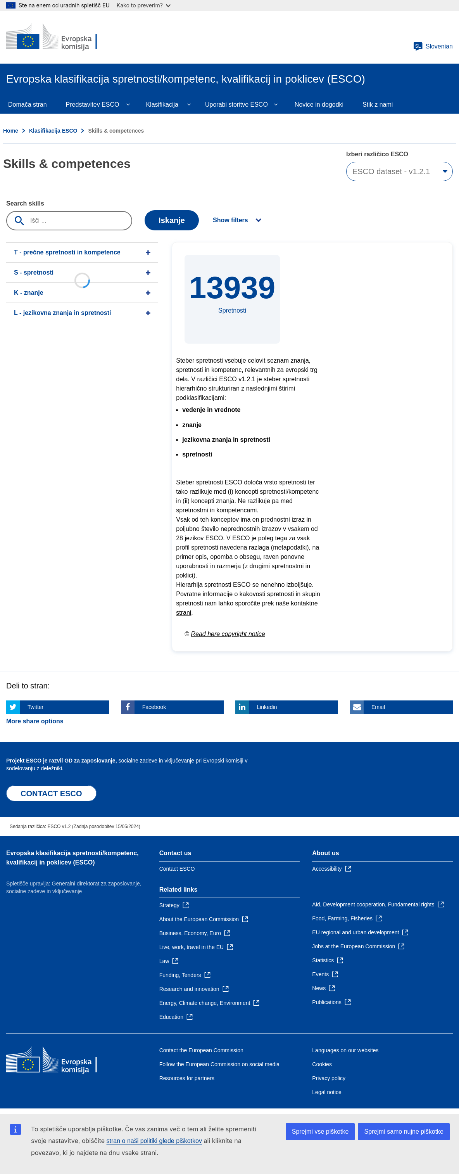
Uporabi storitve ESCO (236, 104)
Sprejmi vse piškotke (320, 1131)
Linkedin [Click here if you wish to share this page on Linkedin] (267, 707)
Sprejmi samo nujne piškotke (403, 1131)
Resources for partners (186, 1078)
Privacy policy (328, 1078)
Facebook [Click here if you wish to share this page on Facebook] (154, 707)
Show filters (230, 220)
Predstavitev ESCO (92, 104)
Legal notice (327, 1092)
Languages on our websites (345, 1050)
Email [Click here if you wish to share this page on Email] (378, 707)
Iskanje (172, 220)
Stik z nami (377, 104)
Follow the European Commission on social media (219, 1064)
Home (10, 131)
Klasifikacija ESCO (53, 131)
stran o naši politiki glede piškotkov (154, 1141)
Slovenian (433, 46)
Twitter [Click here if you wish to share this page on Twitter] (35, 707)
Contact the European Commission (201, 1050)
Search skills (25, 203)
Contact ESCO (177, 869)
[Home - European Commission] (62, 37)
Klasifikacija (162, 104)
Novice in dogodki (319, 104)
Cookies (322, 1064)
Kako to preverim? (144, 5)
